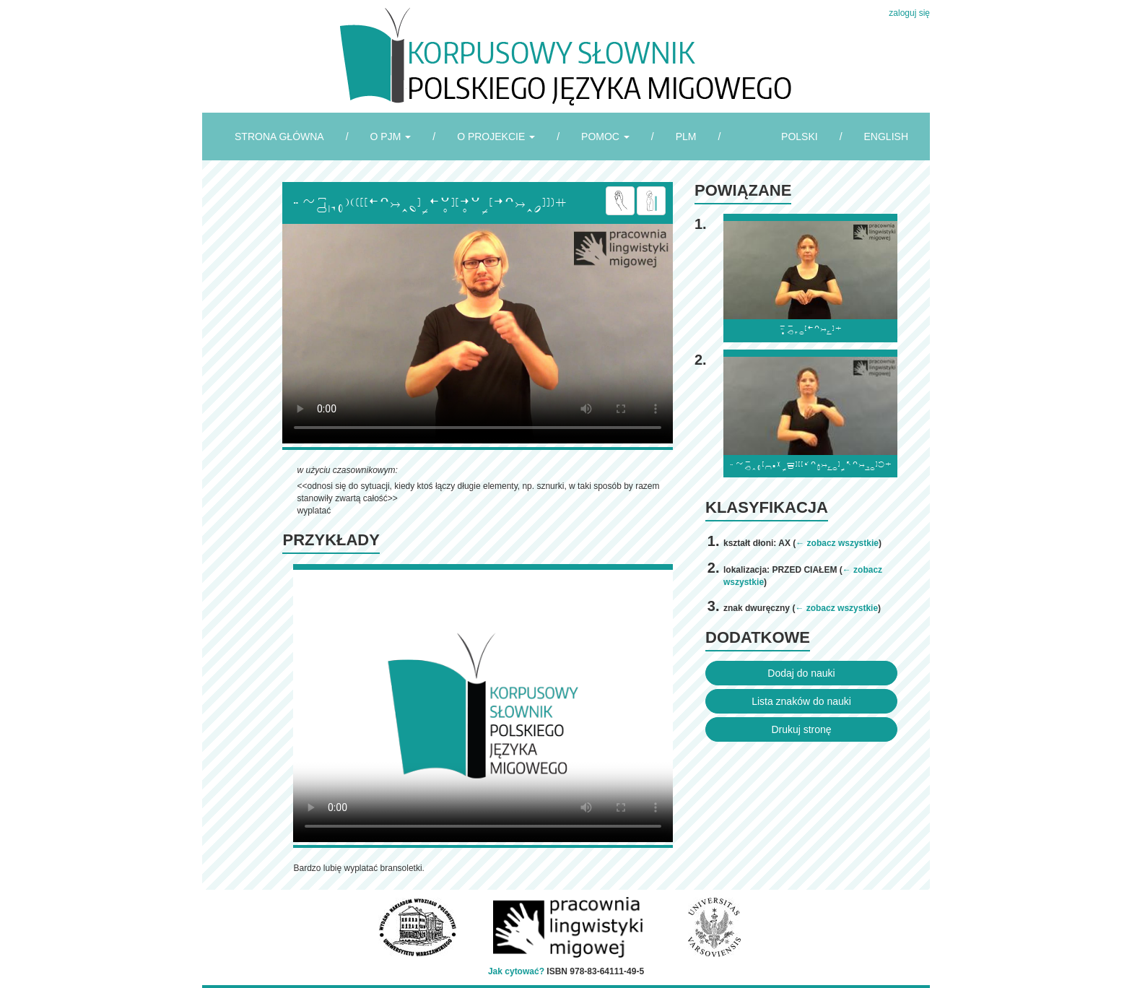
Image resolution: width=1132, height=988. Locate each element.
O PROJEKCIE (496, 136)
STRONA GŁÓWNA (279, 136)
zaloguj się (909, 13)
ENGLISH (886, 136)
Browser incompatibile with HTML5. (477, 333)
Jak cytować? (516, 971)
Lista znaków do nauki (801, 701)
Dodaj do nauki (801, 673)
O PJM (391, 136)
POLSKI (799, 136)
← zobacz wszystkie (837, 543)
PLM (686, 136)
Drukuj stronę (801, 729)
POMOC (605, 136)
